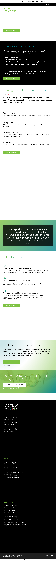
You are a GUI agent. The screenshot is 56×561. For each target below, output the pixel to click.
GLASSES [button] (6, 365)
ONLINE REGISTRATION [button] (10, 388)
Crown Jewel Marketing (16, 556)
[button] (49, 4)
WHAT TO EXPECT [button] (8, 33)
